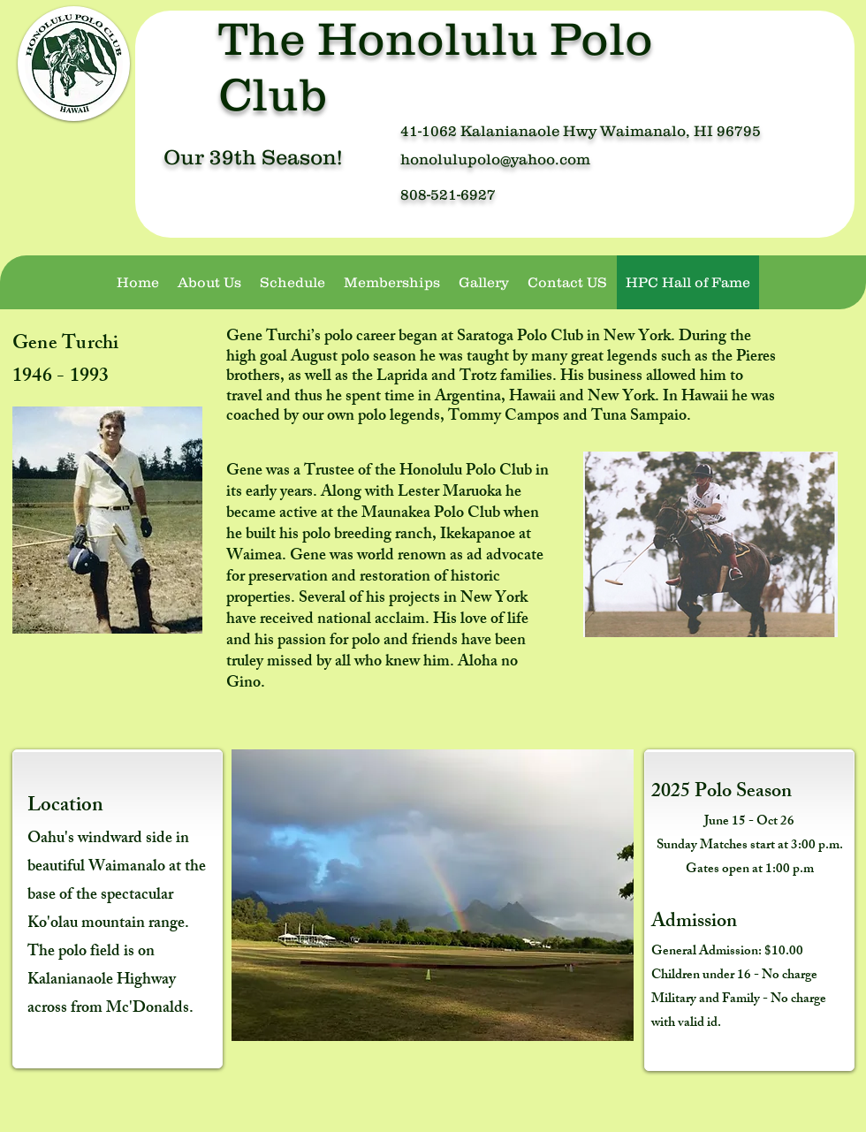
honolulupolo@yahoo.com (495, 159)
